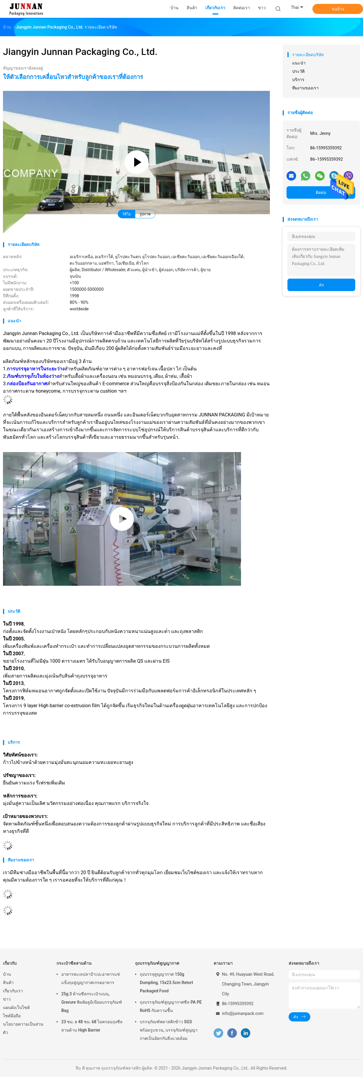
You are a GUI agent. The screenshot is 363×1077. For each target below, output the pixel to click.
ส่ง (321, 284)
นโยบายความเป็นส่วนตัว (23, 1028)
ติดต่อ (321, 192)
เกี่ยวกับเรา (13, 990)
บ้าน (7, 974)
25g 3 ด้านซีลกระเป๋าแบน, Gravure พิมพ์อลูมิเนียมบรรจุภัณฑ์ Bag (91, 1002)
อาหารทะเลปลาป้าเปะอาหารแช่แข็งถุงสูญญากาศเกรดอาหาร (90, 978)
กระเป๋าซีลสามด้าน (74, 963)
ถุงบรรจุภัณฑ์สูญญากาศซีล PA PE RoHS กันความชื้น (171, 1006)
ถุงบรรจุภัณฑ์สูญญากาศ (157, 963)
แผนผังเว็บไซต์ (16, 1007)
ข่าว (7, 999)
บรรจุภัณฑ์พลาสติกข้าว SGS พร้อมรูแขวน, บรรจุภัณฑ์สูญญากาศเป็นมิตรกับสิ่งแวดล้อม (169, 1030)
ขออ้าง (338, 9)
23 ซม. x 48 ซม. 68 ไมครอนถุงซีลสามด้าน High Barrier (92, 1025)
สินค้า (8, 982)
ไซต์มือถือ (12, 1015)
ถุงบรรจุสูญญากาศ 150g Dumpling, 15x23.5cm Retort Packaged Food (166, 982)
